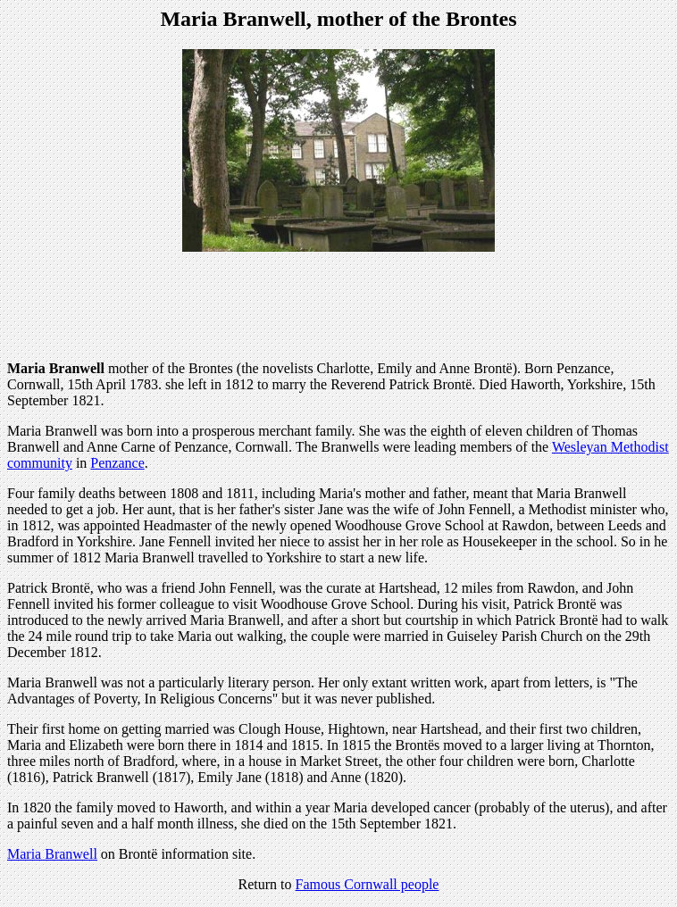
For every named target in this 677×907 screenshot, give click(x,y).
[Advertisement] (338, 306)
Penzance (117, 462)
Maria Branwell (52, 853)
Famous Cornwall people (367, 884)
